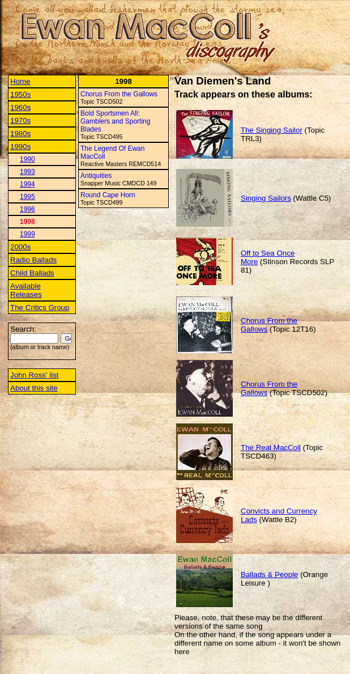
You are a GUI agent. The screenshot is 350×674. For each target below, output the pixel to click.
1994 (27, 184)
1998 (27, 222)
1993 (27, 172)
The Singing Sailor (271, 130)
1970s (20, 120)
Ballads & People (269, 574)
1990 (27, 159)
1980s (20, 133)
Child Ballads (32, 273)
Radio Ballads (33, 260)
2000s (20, 247)
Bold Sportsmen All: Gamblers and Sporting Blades (115, 121)
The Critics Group (39, 307)
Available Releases (26, 290)
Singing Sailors (266, 198)
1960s (20, 107)
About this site (34, 388)
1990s (20, 146)
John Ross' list (34, 375)
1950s (20, 94)
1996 (27, 209)
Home (20, 81)
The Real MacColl (271, 447)
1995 (27, 197)
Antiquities (96, 176)
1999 (27, 234)
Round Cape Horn (107, 195)
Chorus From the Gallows (118, 94)
